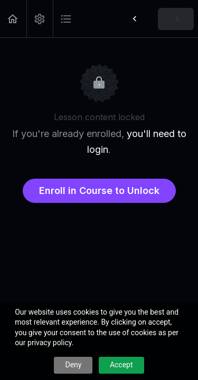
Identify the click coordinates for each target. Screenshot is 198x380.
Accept (121, 364)
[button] (13, 18)
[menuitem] (39, 18)
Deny (73, 364)
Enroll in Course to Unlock (99, 190)
